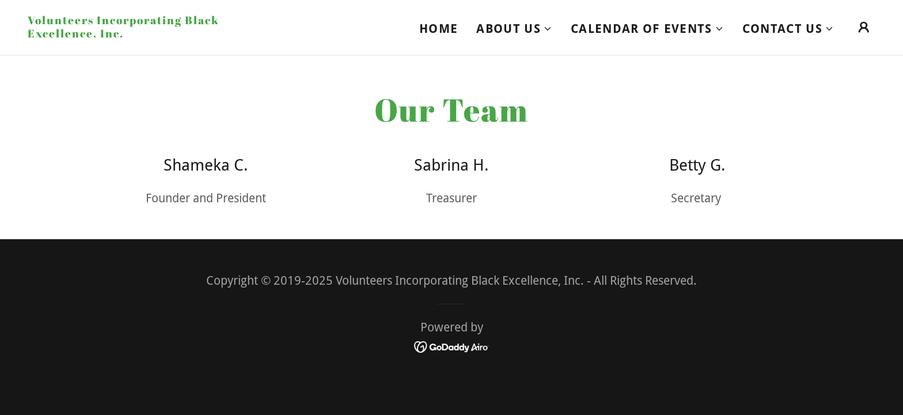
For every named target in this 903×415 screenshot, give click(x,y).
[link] (146, 33)
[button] (514, 29)
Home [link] (438, 28)
